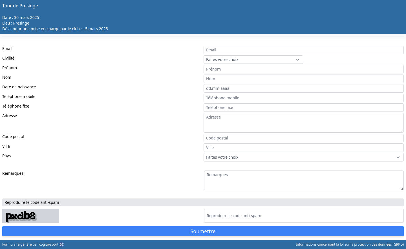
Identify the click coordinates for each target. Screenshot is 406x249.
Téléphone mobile (18, 96)
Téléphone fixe (15, 106)
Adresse (9, 115)
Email (7, 48)
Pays (6, 155)
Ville (6, 146)
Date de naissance (19, 86)
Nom (6, 77)
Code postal (13, 136)
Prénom (9, 67)
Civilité (8, 58)
